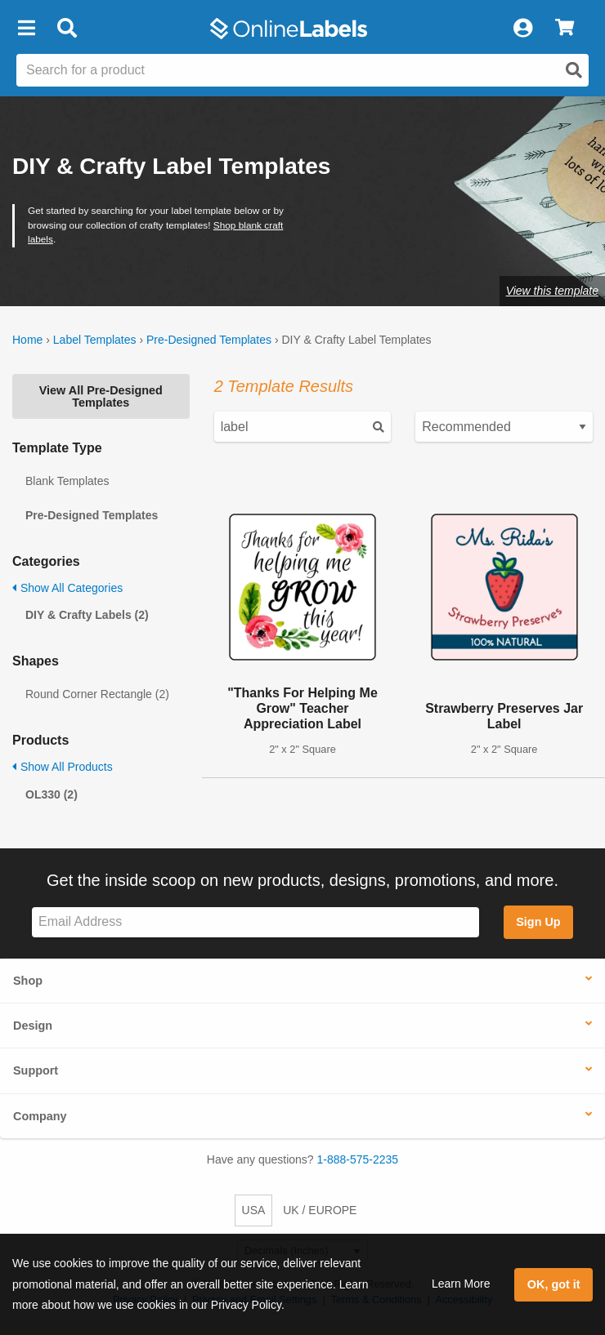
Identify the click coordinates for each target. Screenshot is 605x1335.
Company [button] (40, 1116)
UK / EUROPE (319, 1210)
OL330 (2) (51, 794)
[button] (26, 28)
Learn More (461, 1283)
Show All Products (62, 766)
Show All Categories (67, 587)
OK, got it (553, 1284)
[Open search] (574, 70)
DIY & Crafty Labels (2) (87, 614)
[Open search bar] (66, 28)
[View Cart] (564, 29)
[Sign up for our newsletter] (255, 922)
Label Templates (95, 339)
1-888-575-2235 (358, 1159)
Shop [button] (28, 980)
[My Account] (522, 28)
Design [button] (32, 1025)
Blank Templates (67, 480)
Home (27, 339)
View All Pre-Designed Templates (101, 396)
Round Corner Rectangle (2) (97, 694)
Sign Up (538, 921)
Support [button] (35, 1070)
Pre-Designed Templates (208, 339)
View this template (552, 290)
